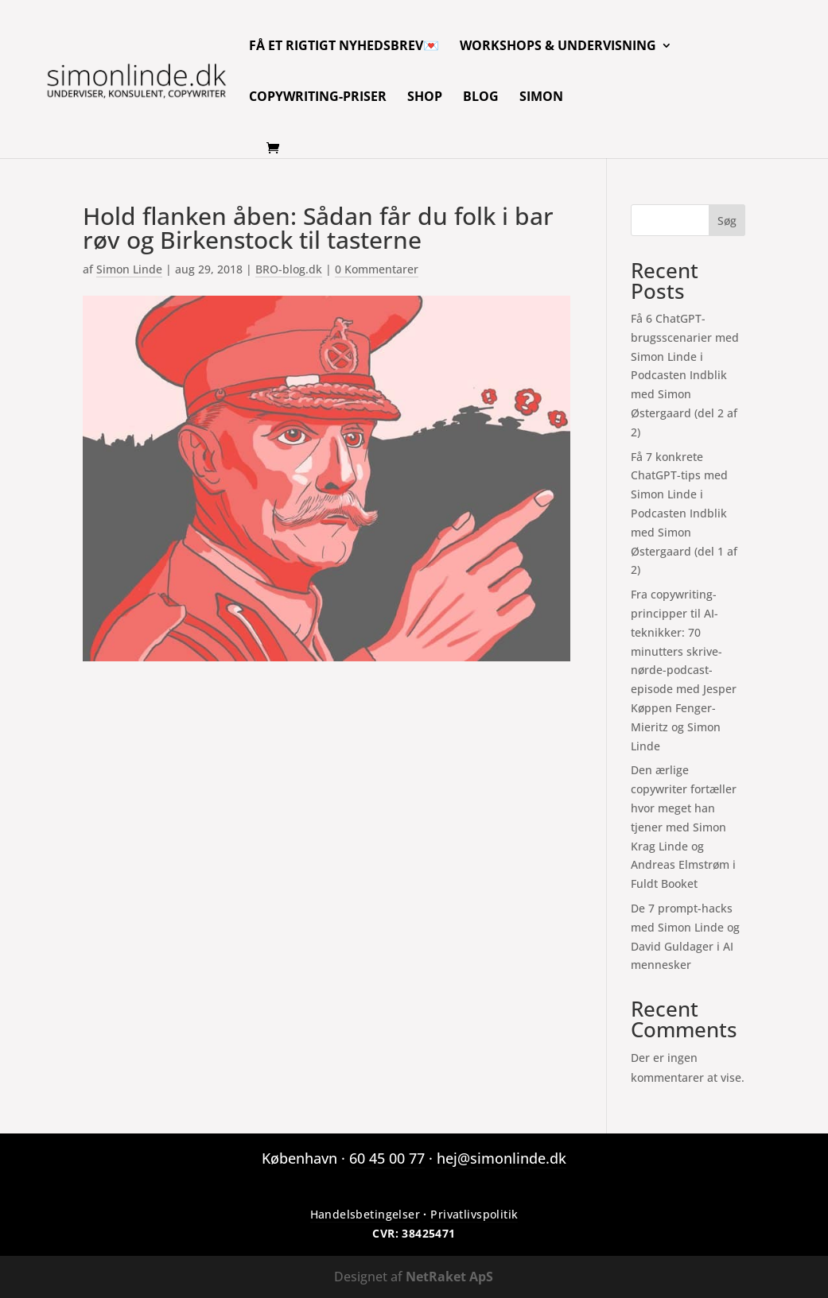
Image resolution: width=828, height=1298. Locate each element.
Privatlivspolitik (474, 1214)
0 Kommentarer (376, 269)
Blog (481, 98)
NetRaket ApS (449, 1276)
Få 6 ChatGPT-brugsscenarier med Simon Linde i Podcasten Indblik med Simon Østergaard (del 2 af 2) (685, 375)
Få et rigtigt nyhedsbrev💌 (344, 47)
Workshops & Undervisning (558, 47)
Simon (541, 98)
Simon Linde (129, 269)
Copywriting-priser (318, 98)
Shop (424, 98)
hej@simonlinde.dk (501, 1158)
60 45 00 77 (387, 1158)
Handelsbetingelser (365, 1214)
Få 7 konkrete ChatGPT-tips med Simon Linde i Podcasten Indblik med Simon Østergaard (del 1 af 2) (684, 513)
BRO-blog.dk (288, 269)
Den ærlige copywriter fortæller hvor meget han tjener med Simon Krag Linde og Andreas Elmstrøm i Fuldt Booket (684, 826)
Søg (727, 220)
